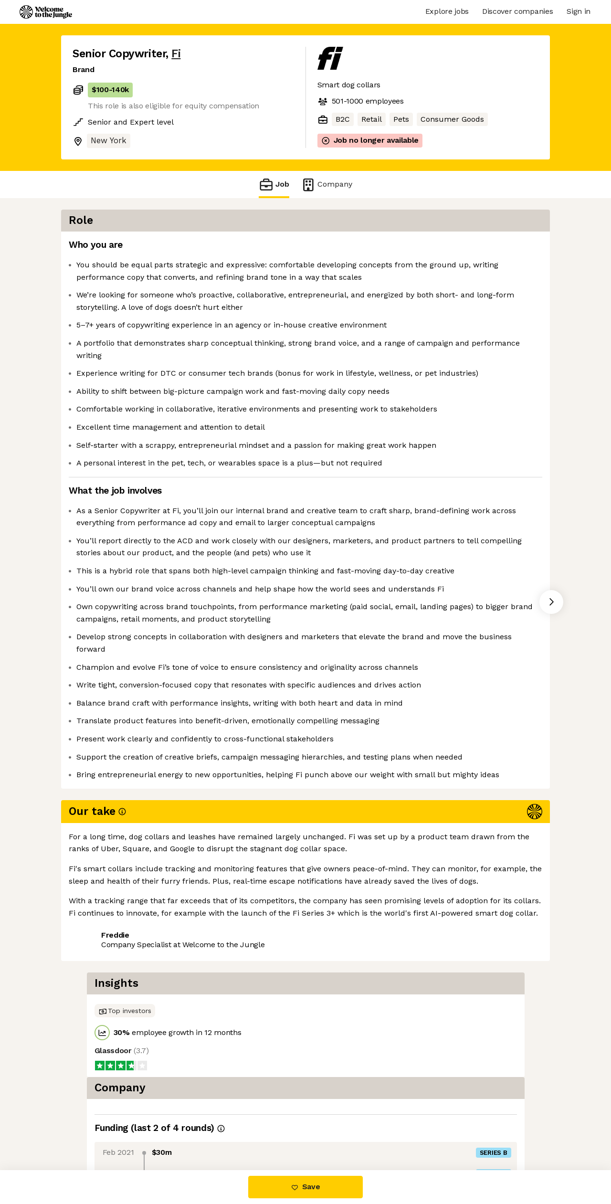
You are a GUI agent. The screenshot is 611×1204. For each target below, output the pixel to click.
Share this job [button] (99, 1129)
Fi (175, 53)
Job (274, 184)
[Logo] (46, 12)
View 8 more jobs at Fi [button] (181, 1129)
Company (326, 184)
